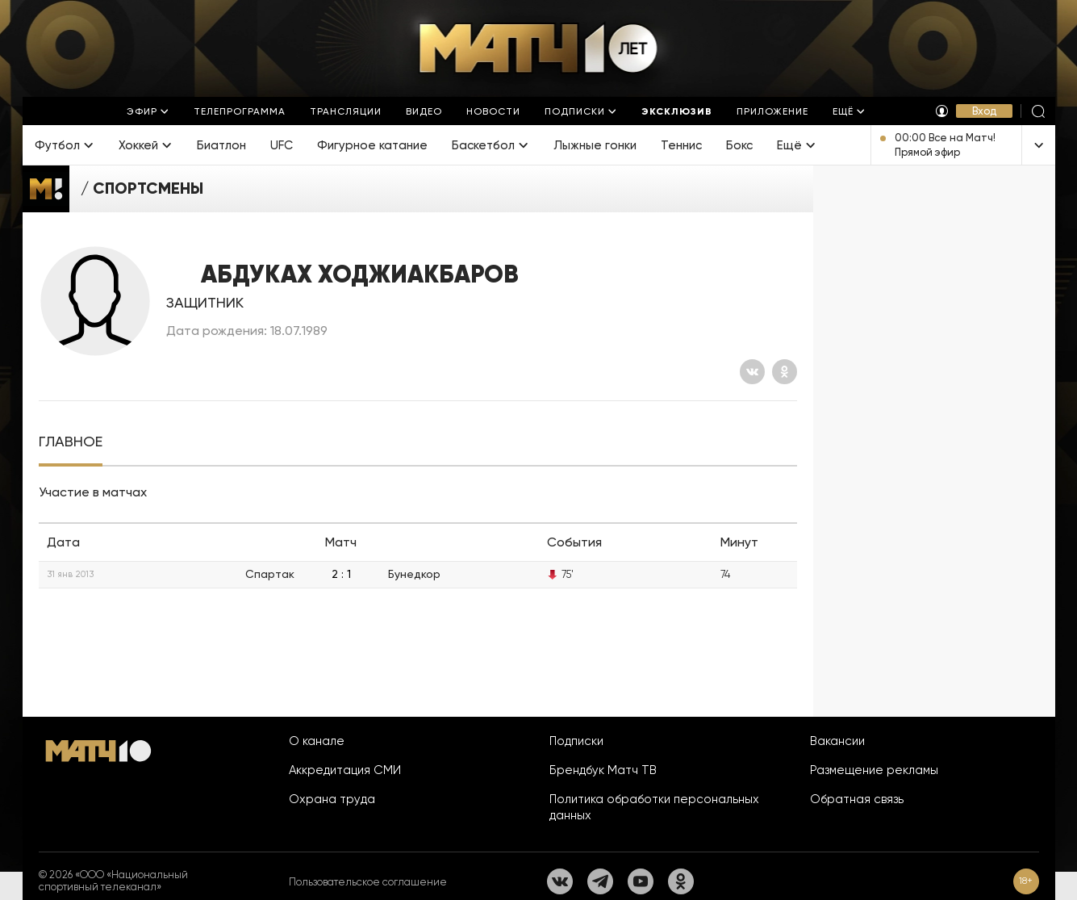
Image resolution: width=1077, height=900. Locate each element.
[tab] (70, 442)
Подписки (576, 741)
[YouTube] (640, 881)
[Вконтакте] (752, 371)
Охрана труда (332, 799)
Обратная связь (857, 799)
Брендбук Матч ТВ (603, 770)
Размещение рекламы (874, 770)
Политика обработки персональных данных (654, 807)
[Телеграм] (600, 881)
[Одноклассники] (784, 371)
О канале (316, 741)
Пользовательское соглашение (368, 882)
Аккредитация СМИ (345, 770)
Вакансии (837, 741)
